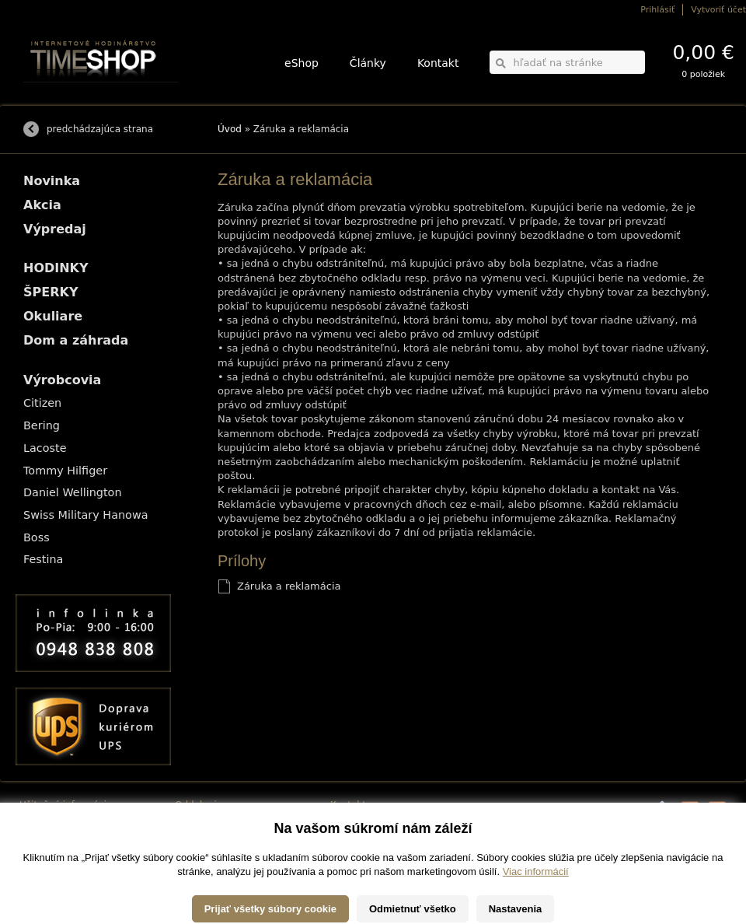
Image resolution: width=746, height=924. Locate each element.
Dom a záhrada (75, 340)
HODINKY (56, 268)
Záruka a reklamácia (288, 586)
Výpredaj (54, 229)
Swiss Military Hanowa (85, 515)
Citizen (42, 403)
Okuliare (52, 316)
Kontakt (438, 63)
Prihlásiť (657, 10)
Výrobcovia (62, 380)
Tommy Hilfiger (65, 470)
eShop (301, 63)
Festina (43, 559)
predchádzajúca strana (100, 129)
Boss (36, 537)
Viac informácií (536, 908)
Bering (41, 425)
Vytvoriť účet (718, 10)
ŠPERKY (50, 292)
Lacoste (45, 448)
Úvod (230, 129)
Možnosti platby (50, 833)
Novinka (51, 180)
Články (368, 63)
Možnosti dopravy (53, 822)
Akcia (42, 205)
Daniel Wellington (72, 492)
